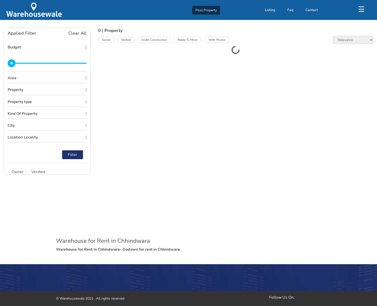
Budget (14, 47)
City (11, 125)
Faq (290, 10)
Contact (312, 10)
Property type (20, 102)
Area (12, 78)
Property (15, 89)
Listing (270, 10)
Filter (72, 154)
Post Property (206, 10)
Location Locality (23, 137)
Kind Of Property (22, 113)
